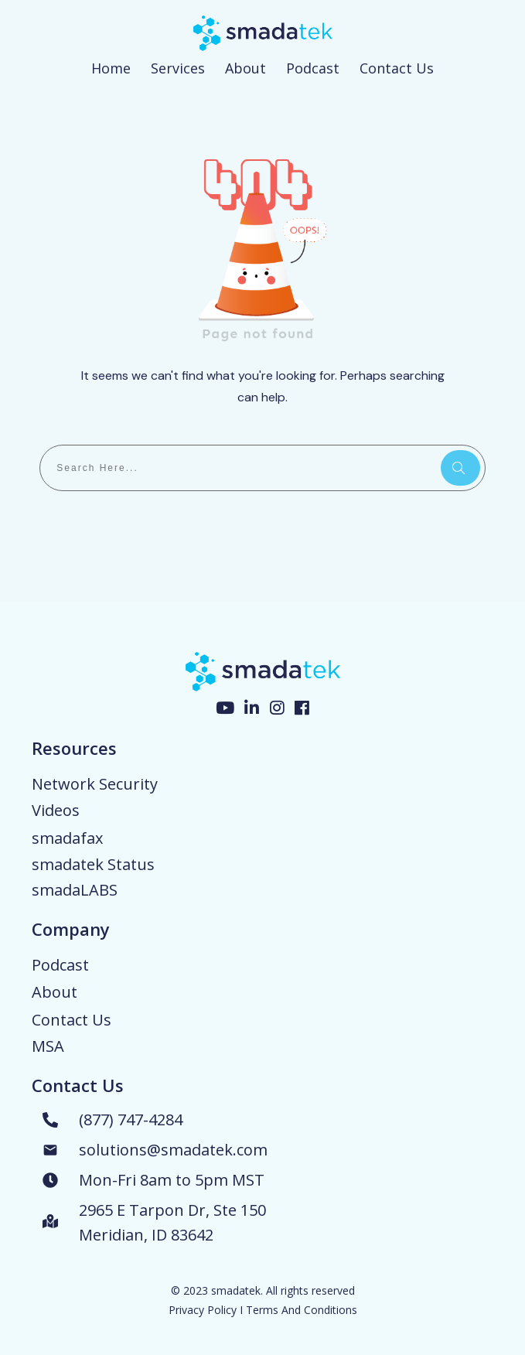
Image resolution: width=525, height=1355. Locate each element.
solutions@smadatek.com (173, 1149)
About (54, 991)
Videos (56, 810)
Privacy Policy (203, 1309)
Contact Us (71, 1019)
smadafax (67, 838)
